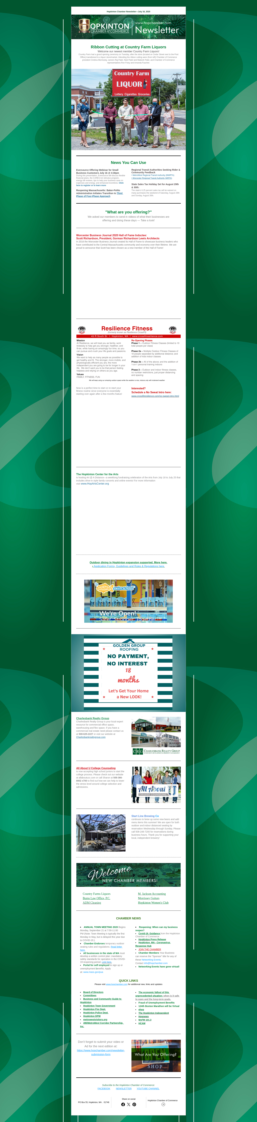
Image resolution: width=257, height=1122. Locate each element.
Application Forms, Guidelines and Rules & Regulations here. (129, 566)
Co (157, 816)
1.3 (149, 1020)
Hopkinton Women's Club (153, 902)
